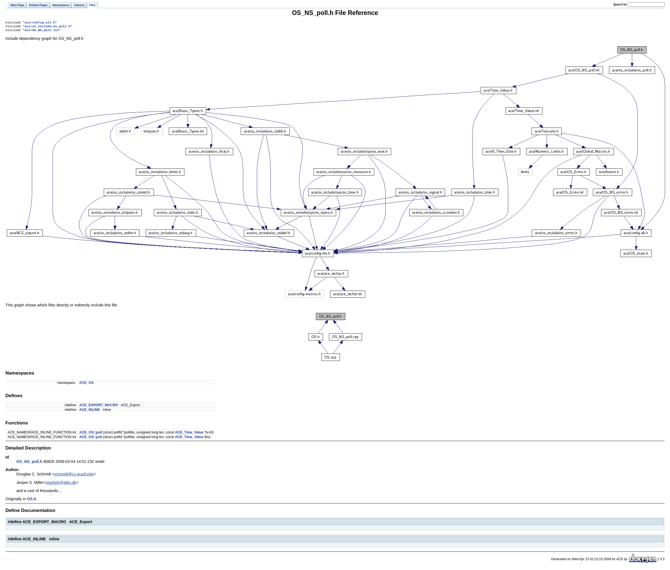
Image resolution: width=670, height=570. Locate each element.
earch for (620, 4)
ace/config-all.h (40, 23)
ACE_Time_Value (189, 434)
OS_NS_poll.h (29, 463)
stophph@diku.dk (61, 484)
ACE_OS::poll (90, 434)
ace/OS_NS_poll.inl (42, 31)
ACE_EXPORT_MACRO (98, 407)
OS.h (31, 500)
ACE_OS (86, 384)
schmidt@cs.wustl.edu (73, 476)
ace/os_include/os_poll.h (47, 27)
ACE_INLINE (89, 411)
